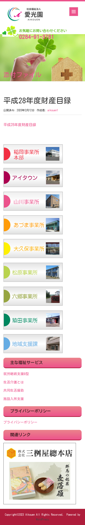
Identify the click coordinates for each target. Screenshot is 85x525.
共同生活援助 (13, 390)
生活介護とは (13, 382)
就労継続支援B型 (16, 373)
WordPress (42, 519)
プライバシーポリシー (20, 422)
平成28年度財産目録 (19, 125)
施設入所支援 (13, 399)
